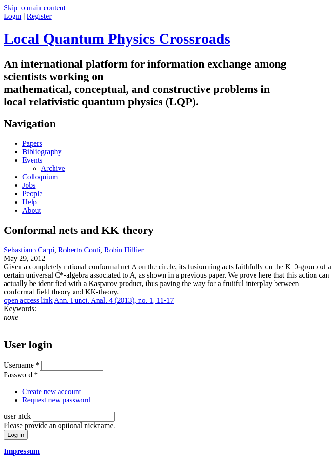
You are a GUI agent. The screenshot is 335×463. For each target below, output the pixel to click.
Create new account (51, 391)
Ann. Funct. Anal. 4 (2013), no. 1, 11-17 (114, 300)
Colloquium (40, 177)
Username (22, 365)
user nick (18, 416)
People (32, 193)
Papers (32, 143)
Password (21, 375)
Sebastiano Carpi (29, 250)
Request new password (56, 400)
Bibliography (41, 152)
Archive (53, 168)
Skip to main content (35, 8)
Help (29, 202)
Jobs (28, 185)
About (31, 210)
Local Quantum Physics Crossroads (117, 38)
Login (12, 16)
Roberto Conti (79, 250)
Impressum (22, 451)
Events (32, 160)
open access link (28, 300)
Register (39, 16)
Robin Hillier (124, 250)
